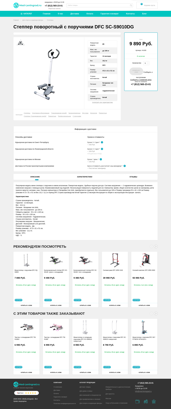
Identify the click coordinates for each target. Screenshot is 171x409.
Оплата (89, 14)
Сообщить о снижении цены (140, 78)
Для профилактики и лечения (90, 399)
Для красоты (110, 394)
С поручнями (77, 116)
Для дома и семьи (86, 391)
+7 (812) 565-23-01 (54, 6)
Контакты (130, 14)
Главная (46, 14)
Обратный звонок (54, 8)
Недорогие (93, 113)
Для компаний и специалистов (90, 395)
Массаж (108, 398)
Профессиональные (64, 116)
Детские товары (85, 387)
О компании (58, 387)
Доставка (74, 14)
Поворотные (103, 113)
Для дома (85, 113)
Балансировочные (74, 113)
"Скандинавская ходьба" (59, 113)
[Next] (156, 248)
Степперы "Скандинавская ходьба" (35, 116)
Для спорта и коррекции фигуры (91, 403)
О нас (60, 14)
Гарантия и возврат (110, 14)
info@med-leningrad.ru (143, 391)
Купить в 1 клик (26, 307)
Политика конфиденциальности (65, 403)
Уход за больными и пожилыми (116, 403)
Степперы (27, 113)
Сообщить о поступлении (140, 75)
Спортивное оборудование (40, 113)
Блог (144, 14)
